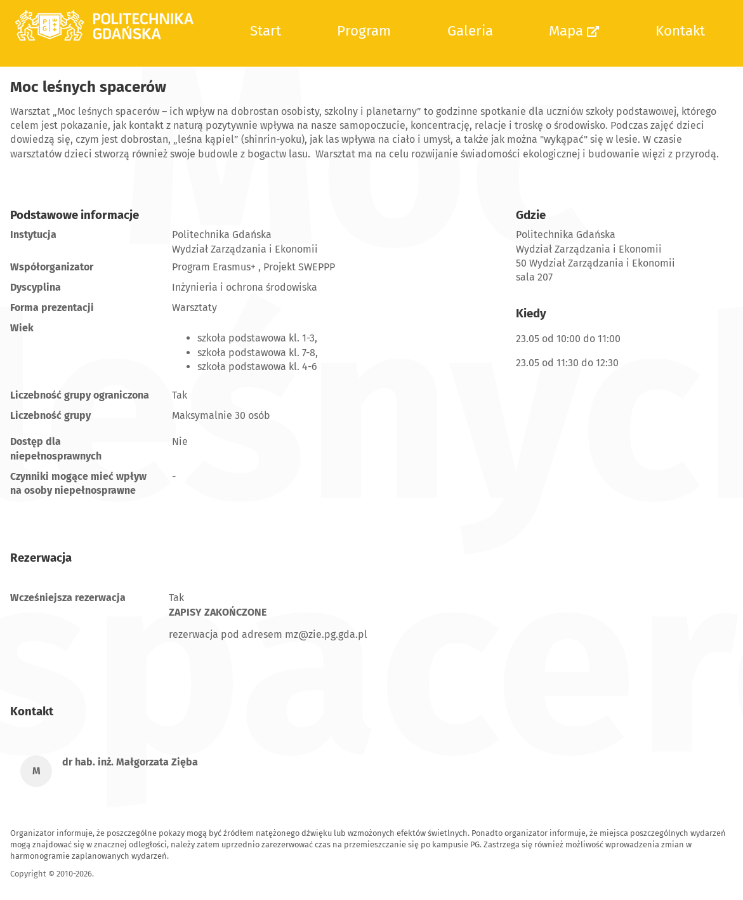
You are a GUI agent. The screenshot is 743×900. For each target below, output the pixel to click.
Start (265, 30)
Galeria (470, 30)
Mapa (574, 30)
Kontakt (680, 30)
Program (364, 30)
